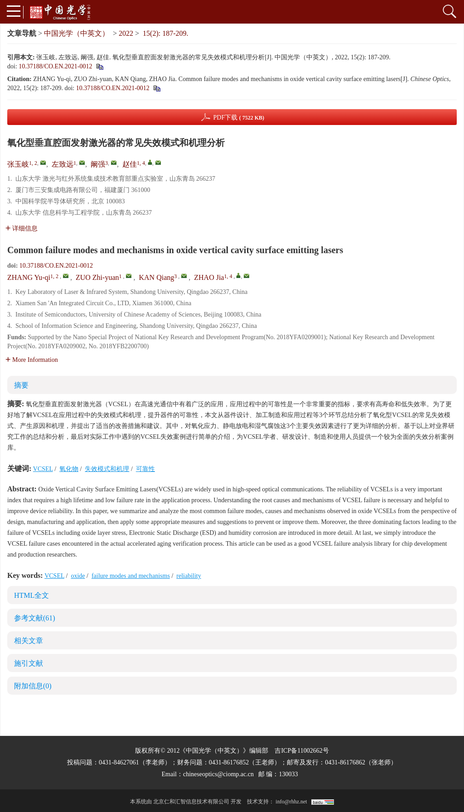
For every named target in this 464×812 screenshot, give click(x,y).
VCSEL (43, 469)
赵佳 (129, 164)
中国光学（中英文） (76, 33)
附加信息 (33, 686)
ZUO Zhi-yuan (97, 277)
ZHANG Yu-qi (28, 277)
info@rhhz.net (291, 801)
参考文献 (34, 618)
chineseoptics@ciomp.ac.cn (218, 774)
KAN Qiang (156, 277)
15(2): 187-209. (165, 33)
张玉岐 (18, 164)
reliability (188, 575)
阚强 (98, 164)
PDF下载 (238, 117)
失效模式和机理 (107, 469)
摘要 (21, 385)
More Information (31, 359)
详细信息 (21, 228)
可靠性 (145, 469)
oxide (78, 575)
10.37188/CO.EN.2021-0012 (55, 66)
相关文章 (28, 640)
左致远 (62, 164)
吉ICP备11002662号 (302, 750)
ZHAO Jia (209, 277)
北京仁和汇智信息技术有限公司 (191, 801)
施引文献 (28, 663)
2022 (126, 33)
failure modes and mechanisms (131, 575)
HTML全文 (31, 595)
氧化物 (68, 469)
